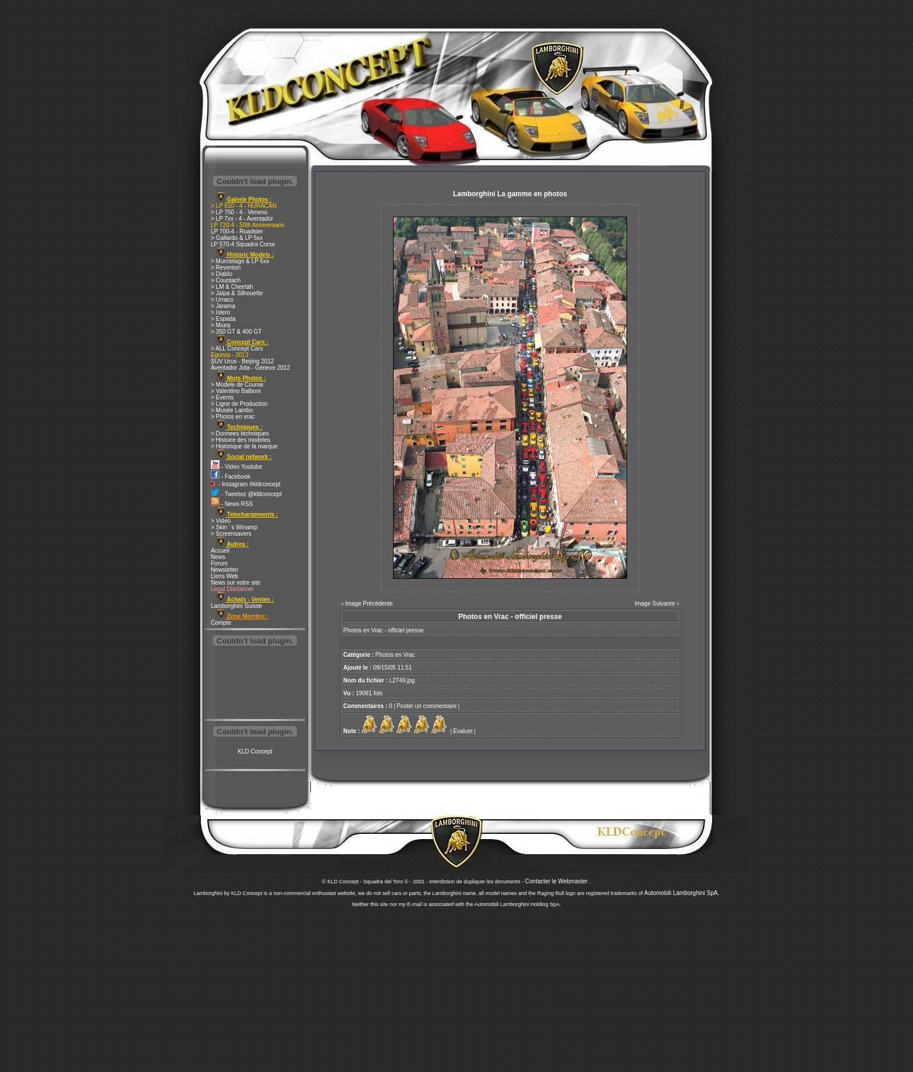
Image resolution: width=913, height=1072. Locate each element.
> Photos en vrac (232, 416)
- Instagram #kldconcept (246, 484)
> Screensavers (231, 533)
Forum (219, 563)
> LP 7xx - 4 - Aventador (242, 218)
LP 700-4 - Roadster (237, 231)
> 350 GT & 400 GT (236, 331)
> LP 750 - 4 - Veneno (239, 212)
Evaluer (463, 731)
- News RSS (232, 504)
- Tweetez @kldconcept (246, 494)
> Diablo (221, 274)
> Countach (225, 280)
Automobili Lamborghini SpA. (681, 893)
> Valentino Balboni (236, 391)
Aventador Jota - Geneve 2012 (250, 368)
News (218, 557)
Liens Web (224, 576)
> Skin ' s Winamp (234, 527)
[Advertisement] (255, 683)
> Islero (220, 312)
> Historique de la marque (244, 446)
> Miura (221, 325)
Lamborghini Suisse (236, 606)
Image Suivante (655, 603)
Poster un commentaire (426, 706)
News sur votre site (235, 582)
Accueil (220, 550)
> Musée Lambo (232, 410)
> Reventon (225, 267)
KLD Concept (255, 751)
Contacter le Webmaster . (558, 881)
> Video (221, 521)
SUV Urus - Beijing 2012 (242, 361)
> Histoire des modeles (240, 440)
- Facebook (230, 476)
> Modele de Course (237, 384)
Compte (221, 623)
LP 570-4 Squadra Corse (243, 244)
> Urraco (222, 299)
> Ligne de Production (239, 404)
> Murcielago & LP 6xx (240, 261)
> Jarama (223, 306)
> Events (222, 397)
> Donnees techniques (240, 433)
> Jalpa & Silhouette (237, 293)
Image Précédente (369, 603)
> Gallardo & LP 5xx (237, 238)
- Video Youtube (236, 467)
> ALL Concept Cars (237, 348)
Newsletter (224, 570)
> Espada (223, 319)
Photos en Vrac (395, 655)
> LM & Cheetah (232, 287)
